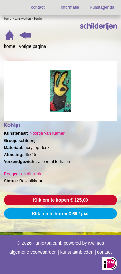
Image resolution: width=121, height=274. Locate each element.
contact (38, 7)
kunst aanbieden (77, 252)
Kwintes (96, 243)
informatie (70, 7)
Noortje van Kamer (46, 133)
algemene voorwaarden (32, 252)
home (9, 46)
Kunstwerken (23, 18)
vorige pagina (32, 46)
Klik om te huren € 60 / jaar (60, 213)
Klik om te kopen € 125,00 (60, 200)
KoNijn (38, 18)
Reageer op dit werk (22, 173)
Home (7, 18)
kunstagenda (102, 7)
